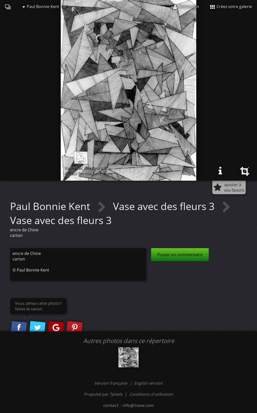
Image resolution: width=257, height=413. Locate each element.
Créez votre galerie (231, 6)
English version (148, 383)
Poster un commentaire (180, 254)
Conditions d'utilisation (151, 394)
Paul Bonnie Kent (40, 6)
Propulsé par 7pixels (103, 394)
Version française (111, 383)
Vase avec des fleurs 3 (165, 206)
